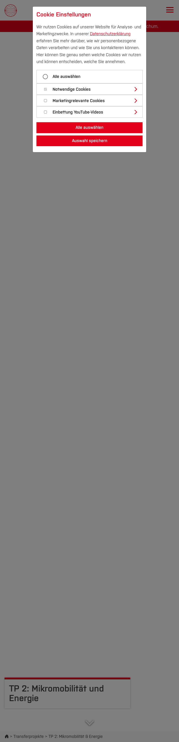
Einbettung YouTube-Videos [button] (78, 112)
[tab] (91, 89)
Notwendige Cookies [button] (72, 89)
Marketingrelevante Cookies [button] (79, 100)
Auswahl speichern (89, 140)
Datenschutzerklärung (110, 33)
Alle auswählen (66, 76)
